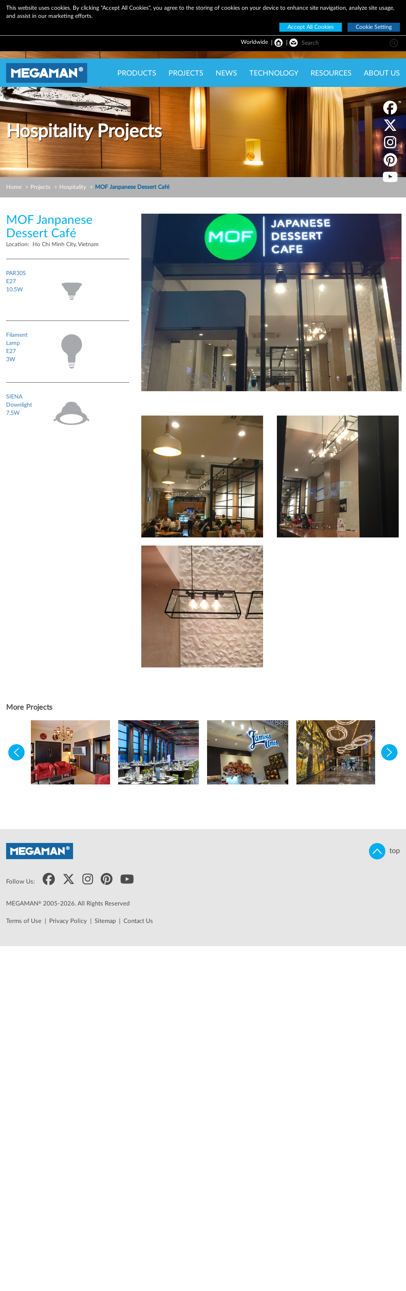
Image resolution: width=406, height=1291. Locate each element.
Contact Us (138, 921)
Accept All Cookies (310, 27)
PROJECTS (185, 73)
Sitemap (105, 921)
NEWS (226, 73)
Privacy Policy (68, 921)
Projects (40, 187)
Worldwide (254, 42)
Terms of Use (23, 921)
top (384, 851)
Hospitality (72, 187)
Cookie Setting (374, 27)
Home (14, 187)
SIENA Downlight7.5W (19, 405)
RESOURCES (331, 73)
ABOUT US (382, 73)
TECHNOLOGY (273, 73)
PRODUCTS (136, 73)
